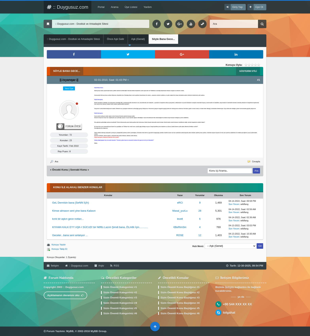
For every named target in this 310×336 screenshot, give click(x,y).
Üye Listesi (131, 7)
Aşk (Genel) (138, 39)
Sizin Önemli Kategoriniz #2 (120, 292)
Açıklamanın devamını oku (65, 295)
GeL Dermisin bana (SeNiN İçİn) (70, 202)
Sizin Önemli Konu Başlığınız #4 (180, 302)
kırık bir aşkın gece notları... (68, 218)
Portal (101, 7)
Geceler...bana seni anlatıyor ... (70, 235)
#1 (258, 79)
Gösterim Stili (248, 71)
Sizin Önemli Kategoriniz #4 (120, 302)
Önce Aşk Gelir (115, 39)
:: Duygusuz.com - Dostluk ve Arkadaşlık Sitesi (73, 39)
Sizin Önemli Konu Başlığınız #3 (180, 297)
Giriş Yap (237, 7)
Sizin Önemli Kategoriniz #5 (120, 308)
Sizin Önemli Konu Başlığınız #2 (180, 292)
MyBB (70, 331)
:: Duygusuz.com (67, 7)
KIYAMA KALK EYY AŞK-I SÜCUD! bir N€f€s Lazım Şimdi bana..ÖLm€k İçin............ (100, 227)
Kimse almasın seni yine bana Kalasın (74, 210)
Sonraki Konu (78, 169)
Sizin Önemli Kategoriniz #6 (120, 313)
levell (180, 218)
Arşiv (99, 265)
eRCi (180, 202)
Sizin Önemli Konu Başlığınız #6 (180, 313)
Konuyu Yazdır (59, 244)
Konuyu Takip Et (59, 249)
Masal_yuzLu (180, 210)
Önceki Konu (60, 169)
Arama (114, 7)
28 (199, 210)
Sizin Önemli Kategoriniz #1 (120, 287)
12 (199, 235)
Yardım (148, 7)
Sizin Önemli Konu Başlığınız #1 (180, 287)
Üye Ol (259, 7)
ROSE (180, 235)
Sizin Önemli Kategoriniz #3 (120, 297)
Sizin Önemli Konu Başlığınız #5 (180, 308)
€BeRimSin (180, 227)
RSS (114, 265)
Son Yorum (234, 204)
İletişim (53, 265)
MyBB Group (98, 331)
